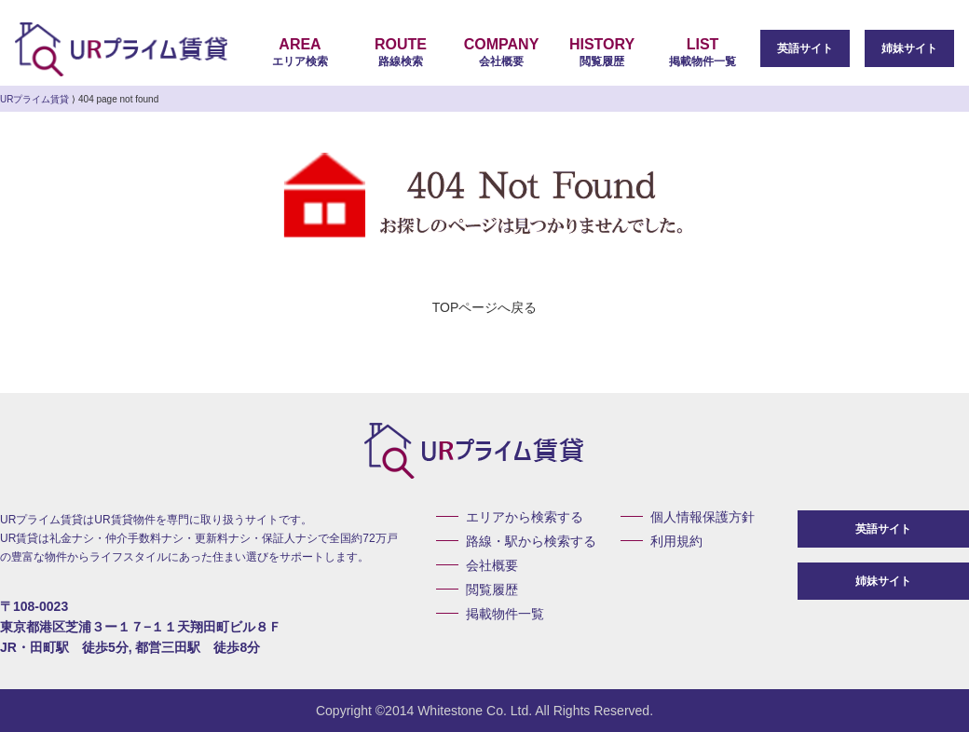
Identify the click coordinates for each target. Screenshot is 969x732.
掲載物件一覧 (702, 52)
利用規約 (676, 541)
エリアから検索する (524, 516)
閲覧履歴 (602, 52)
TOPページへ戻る (485, 307)
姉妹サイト (909, 48)
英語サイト (805, 48)
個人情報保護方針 (702, 516)
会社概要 (501, 52)
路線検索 (400, 52)
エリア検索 (300, 52)
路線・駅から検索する (531, 541)
